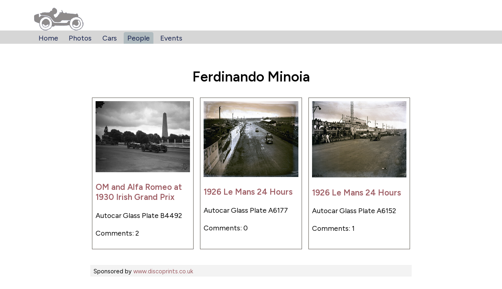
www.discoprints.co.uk (163, 271)
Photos (80, 38)
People (138, 38)
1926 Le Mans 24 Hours (248, 192)
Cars (109, 38)
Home (48, 38)
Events (171, 38)
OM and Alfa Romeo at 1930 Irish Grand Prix (139, 192)
